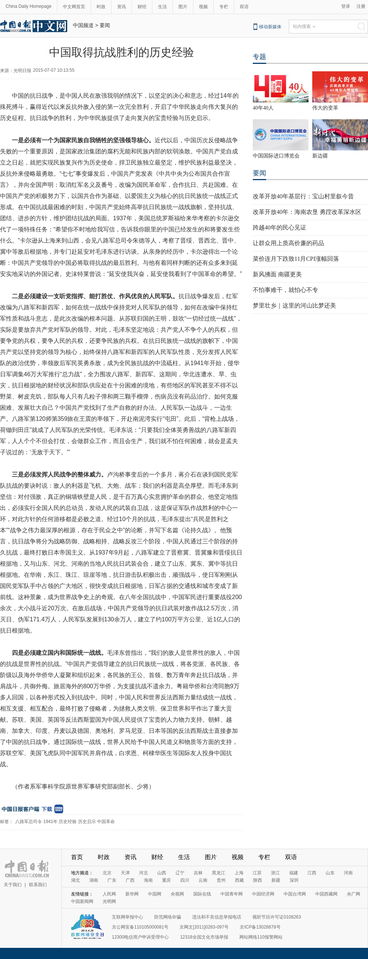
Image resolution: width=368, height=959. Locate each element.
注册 (360, 6)
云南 (202, 880)
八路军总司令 (28, 821)
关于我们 (13, 884)
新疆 (275, 880)
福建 (293, 872)
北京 (107, 872)
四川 (184, 880)
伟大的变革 (325, 108)
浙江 (275, 872)
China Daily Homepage (28, 6)
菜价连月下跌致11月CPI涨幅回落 (296, 259)
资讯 (121, 6)
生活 (162, 6)
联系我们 (38, 884)
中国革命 (106, 821)
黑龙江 (218, 872)
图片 (182, 6)
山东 (330, 872)
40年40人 (263, 108)
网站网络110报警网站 (261, 937)
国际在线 (202, 894)
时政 (101, 6)
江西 (311, 872)
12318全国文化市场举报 (204, 937)
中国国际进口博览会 (276, 156)
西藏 (239, 880)
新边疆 (320, 156)
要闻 (105, 25)
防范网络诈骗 (167, 917)
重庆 (166, 880)
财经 (142, 6)
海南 (148, 880)
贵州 (221, 880)
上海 (239, 872)
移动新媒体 (270, 26)
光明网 (109, 901)
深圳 (294, 880)
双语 (244, 6)
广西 (130, 880)
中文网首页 (74, 6)
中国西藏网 (326, 894)
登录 (345, 6)
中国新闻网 (82, 901)
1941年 (50, 821)
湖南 (93, 880)
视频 (203, 6)
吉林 (198, 872)
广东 (111, 880)
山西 (161, 872)
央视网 (177, 894)
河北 (143, 872)
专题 (259, 57)
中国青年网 (231, 894)
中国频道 (83, 25)
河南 (348, 872)
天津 (125, 872)
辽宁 (179, 872)
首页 (77, 857)
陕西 (257, 880)
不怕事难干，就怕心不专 (285, 290)
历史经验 (68, 821)
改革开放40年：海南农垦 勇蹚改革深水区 (307, 212)
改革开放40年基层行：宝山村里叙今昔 (303, 196)
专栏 (223, 6)
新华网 (132, 894)
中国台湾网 (295, 894)
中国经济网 (263, 894)
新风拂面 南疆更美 (277, 274)
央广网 (353, 894)
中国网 (154, 894)
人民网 (109, 894)
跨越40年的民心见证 (279, 227)
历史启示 (87, 821)
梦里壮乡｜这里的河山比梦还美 (294, 305)
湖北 (75, 880)
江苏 (257, 872)
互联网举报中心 (127, 917)
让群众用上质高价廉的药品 (288, 243)
